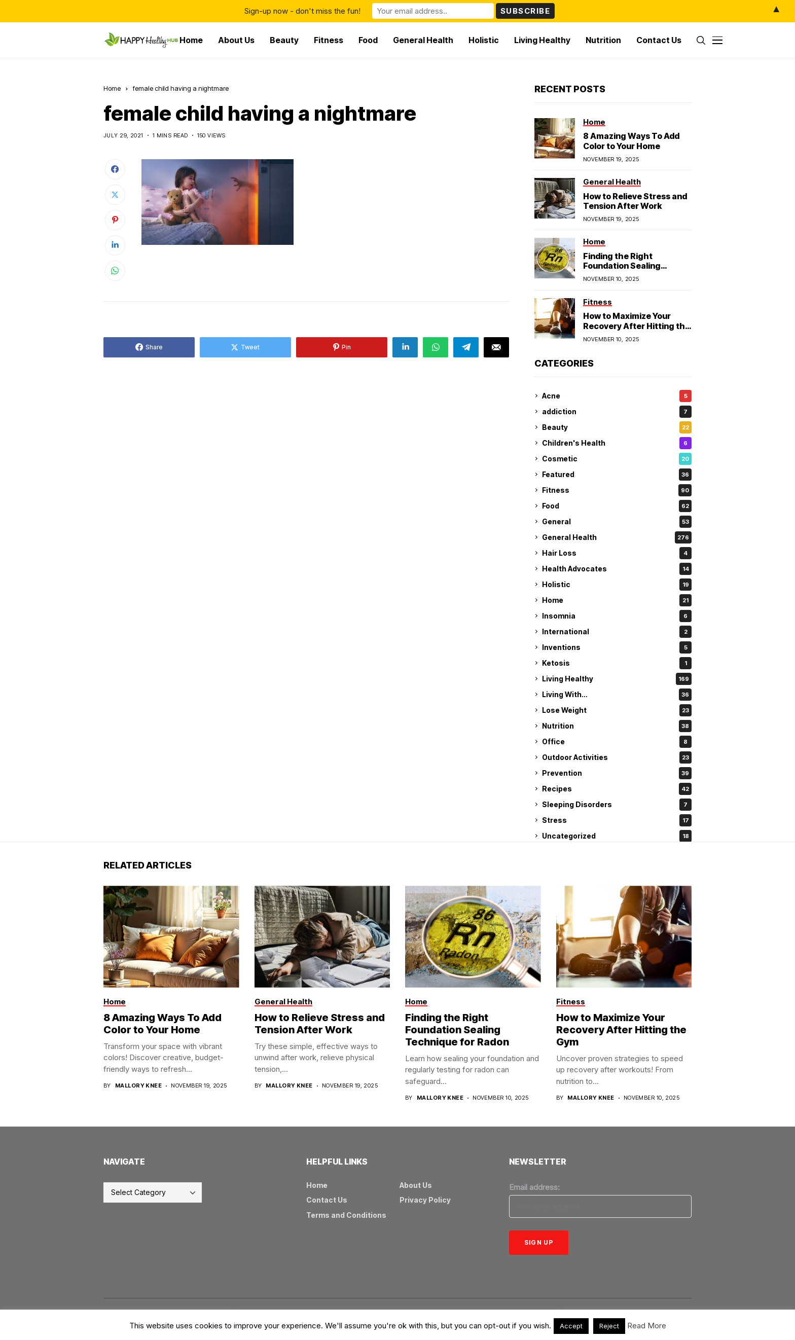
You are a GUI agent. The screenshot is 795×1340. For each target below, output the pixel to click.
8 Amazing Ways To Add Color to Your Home (631, 141)
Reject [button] (609, 1326)
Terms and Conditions (346, 1215)
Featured (617, 474)
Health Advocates (617, 569)
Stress (617, 820)
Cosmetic (617, 459)
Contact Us (326, 1200)
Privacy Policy (425, 1200)
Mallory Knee (138, 1085)
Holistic (617, 584)
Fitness (617, 490)
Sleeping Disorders (617, 805)
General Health (617, 537)
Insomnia (617, 616)
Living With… (617, 695)
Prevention (617, 773)
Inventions (617, 647)
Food (617, 506)
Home (112, 88)
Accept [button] (571, 1326)
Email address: (534, 1187)
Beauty (617, 427)
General (617, 522)
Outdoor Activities (617, 757)
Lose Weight (617, 710)
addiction (617, 412)
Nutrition (617, 726)
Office (617, 742)
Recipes (617, 789)
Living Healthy (617, 679)
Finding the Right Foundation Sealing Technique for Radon (625, 265)
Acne (617, 396)
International (617, 632)
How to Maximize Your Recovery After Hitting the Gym (636, 325)
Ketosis (617, 663)
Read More (646, 1325)
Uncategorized (617, 836)
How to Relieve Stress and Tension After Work (635, 201)
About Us (416, 1185)
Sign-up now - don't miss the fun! (302, 11)
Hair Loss (617, 553)
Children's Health (617, 443)
